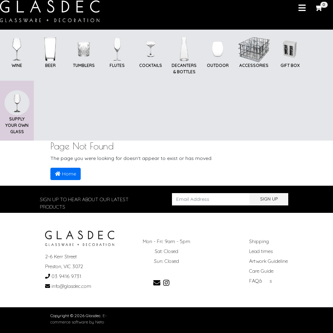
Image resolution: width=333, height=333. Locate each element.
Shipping (259, 241)
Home (65, 174)
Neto (99, 322)
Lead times (261, 251)
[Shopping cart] (320, 8)
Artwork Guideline (268, 261)
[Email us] (156, 282)
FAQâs (260, 281)
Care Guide (261, 271)
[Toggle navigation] (302, 8)
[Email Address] (211, 199)
